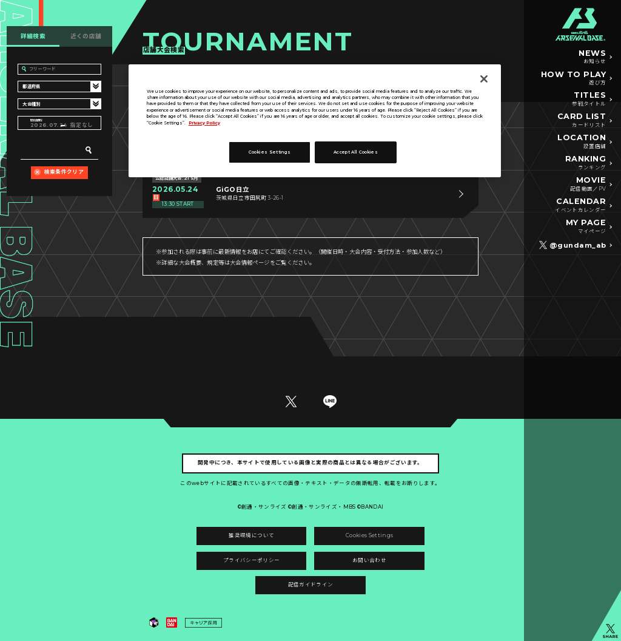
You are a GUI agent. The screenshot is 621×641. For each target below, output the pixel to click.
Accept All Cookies (356, 152)
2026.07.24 (45, 125)
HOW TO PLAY (573, 78)
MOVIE (588, 184)
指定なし (81, 125)
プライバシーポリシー (251, 560)
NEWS (592, 57)
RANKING (585, 163)
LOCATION (581, 142)
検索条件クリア (64, 172)
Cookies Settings (369, 535)
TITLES (589, 99)
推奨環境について (251, 535)
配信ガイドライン (311, 585)
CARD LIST (581, 120)
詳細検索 (33, 36)
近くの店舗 (86, 36)
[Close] (484, 79)
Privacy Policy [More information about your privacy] (204, 123)
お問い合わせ (369, 560)
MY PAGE (586, 227)
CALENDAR (580, 205)
